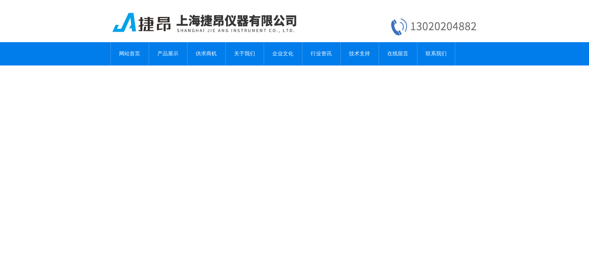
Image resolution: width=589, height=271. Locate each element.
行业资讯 (321, 53)
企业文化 (282, 53)
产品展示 (167, 53)
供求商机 (206, 53)
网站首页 (129, 53)
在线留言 (397, 53)
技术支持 (359, 53)
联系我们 (436, 53)
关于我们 (244, 53)
